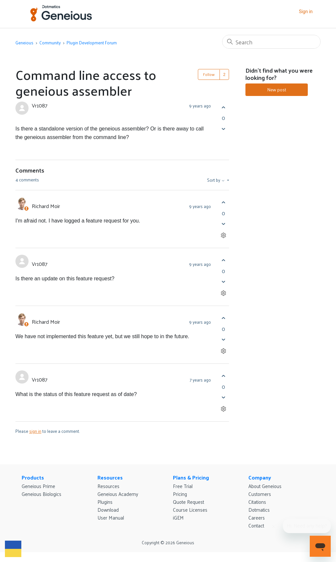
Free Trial (183, 485)
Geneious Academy (117, 493)
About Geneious (265, 485)
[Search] (271, 41)
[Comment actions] (223, 235)
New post (276, 89)
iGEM (178, 517)
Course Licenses (190, 509)
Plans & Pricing (191, 477)
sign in (35, 431)
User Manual (110, 517)
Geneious (24, 42)
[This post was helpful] (223, 107)
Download (108, 509)
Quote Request (188, 501)
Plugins (105, 501)
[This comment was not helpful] (223, 224)
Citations (257, 501)
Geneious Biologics (41, 493)
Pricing (180, 493)
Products (33, 477)
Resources (110, 477)
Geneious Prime (38, 485)
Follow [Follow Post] (209, 74)
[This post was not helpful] (223, 128)
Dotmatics (259, 509)
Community (50, 42)
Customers (259, 493)
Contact (256, 525)
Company (259, 477)
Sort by (216, 180)
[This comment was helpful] (223, 202)
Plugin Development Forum (92, 42)
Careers (256, 517)
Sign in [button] (306, 11)
